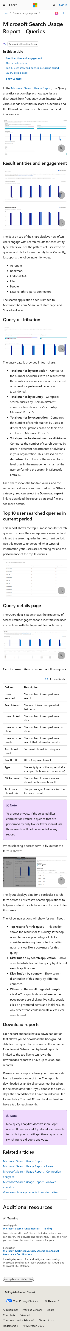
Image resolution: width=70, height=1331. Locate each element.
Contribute (9, 1315)
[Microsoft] (35, 5)
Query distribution (16, 63)
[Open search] (54, 5)
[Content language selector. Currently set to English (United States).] (20, 1292)
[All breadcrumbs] (6, 13)
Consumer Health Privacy (17, 1320)
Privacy (24, 1315)
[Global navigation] (3, 5)
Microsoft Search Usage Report (31, 88)
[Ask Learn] (56, 13)
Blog (49, 1309)
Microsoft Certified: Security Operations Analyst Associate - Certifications (31, 1252)
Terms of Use (46, 1320)
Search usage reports (25, 13)
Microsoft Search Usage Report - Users (28, 1166)
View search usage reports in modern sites (30, 1192)
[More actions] (63, 13)
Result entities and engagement (24, 58)
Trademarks (9, 1325)
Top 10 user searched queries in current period (32, 68)
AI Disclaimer (10, 1309)
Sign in (63, 5)
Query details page (16, 72)
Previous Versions (32, 1309)
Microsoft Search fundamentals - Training (27, 1228)
